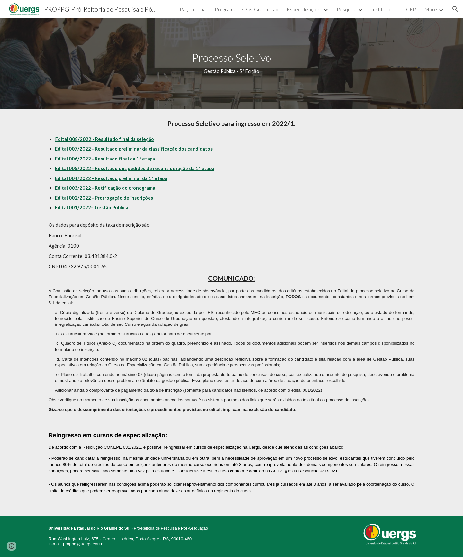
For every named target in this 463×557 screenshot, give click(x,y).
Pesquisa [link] (346, 9)
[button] (455, 9)
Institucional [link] (384, 9)
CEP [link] (411, 9)
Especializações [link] (304, 9)
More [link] (430, 9)
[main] (231, 63)
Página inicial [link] (193, 9)
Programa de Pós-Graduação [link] (246, 9)
